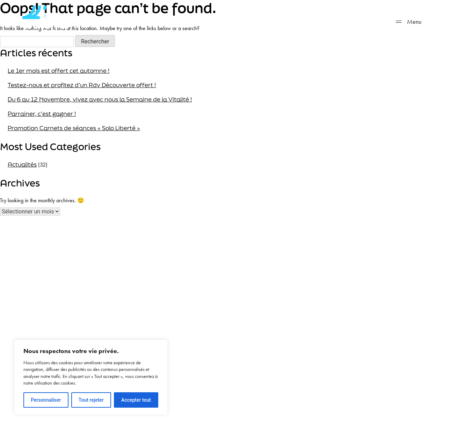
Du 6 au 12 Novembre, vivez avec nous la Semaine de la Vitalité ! (100, 99)
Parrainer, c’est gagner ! (42, 114)
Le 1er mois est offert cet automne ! (58, 70)
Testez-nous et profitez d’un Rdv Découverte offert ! (82, 85)
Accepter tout (136, 400)
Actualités (22, 164)
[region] (91, 377)
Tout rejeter (91, 400)
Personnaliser (46, 400)
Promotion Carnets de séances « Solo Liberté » (74, 128)
